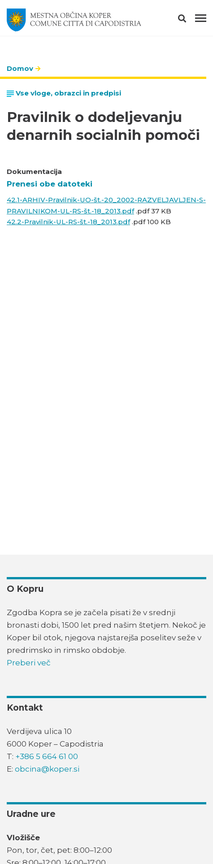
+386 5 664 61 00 (46, 756)
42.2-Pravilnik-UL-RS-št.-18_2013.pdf (68, 221)
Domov (20, 68)
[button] (190, 20)
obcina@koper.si (47, 768)
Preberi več (29, 662)
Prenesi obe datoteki (49, 183)
